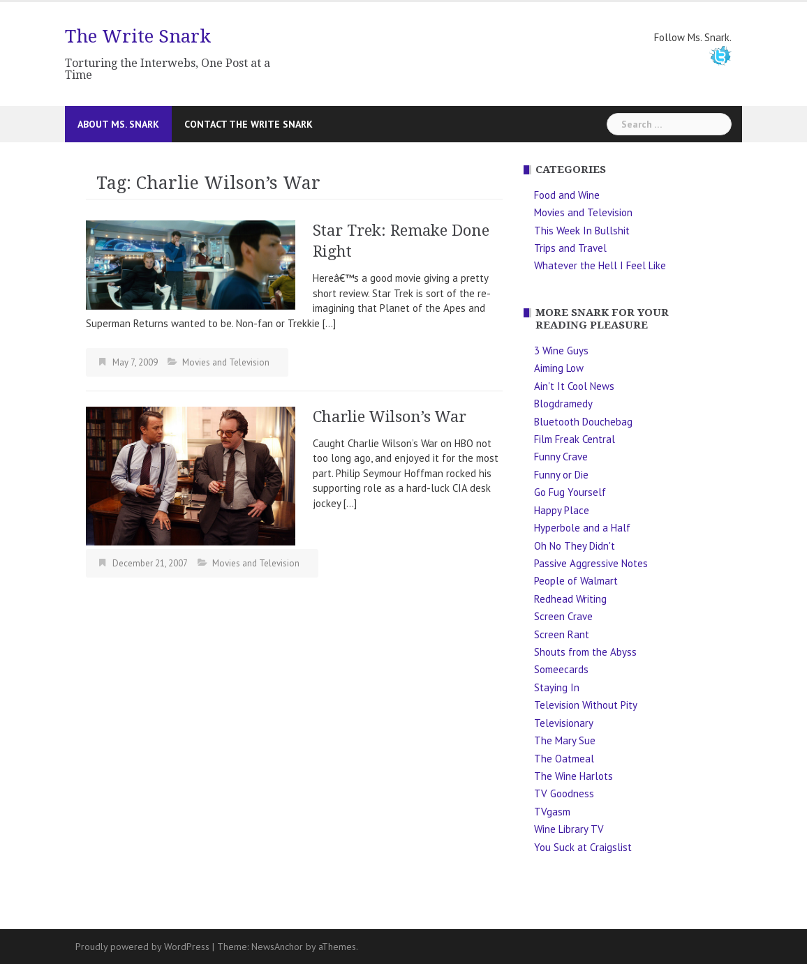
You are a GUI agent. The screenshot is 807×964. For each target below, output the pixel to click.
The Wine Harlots (573, 776)
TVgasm (552, 811)
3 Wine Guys (561, 350)
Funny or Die (561, 474)
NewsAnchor (277, 946)
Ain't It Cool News (574, 386)
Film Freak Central (574, 439)
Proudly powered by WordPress (142, 946)
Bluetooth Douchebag (583, 421)
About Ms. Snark (118, 124)
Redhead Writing (570, 598)
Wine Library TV (569, 829)
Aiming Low (559, 368)
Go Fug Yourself (570, 492)
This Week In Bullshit (582, 230)
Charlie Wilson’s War (389, 416)
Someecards (561, 669)
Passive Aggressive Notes (591, 563)
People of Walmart (576, 580)
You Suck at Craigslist (583, 847)
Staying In (556, 687)
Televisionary (563, 723)
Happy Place (561, 510)
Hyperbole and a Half (582, 527)
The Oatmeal (564, 758)
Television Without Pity (585, 704)
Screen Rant (561, 634)
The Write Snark (138, 36)
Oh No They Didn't (574, 545)
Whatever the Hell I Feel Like (600, 265)
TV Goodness (564, 793)
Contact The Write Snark (248, 124)
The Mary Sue (564, 740)
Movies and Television (225, 362)
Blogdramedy (563, 403)
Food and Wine (567, 195)
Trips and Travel (570, 248)
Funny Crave (561, 456)
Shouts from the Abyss (585, 651)
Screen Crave (563, 616)
